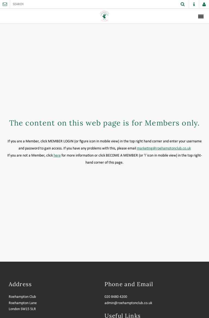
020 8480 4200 (115, 297)
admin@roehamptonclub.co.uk (128, 303)
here (57, 156)
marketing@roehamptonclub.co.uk (164, 148)
